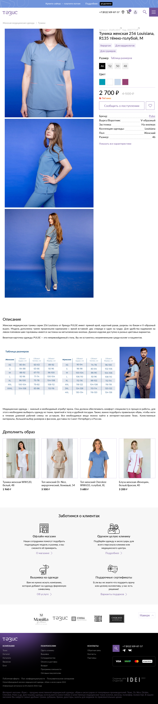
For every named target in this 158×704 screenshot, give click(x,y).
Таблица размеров (121, 58)
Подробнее (112, 553)
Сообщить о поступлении (121, 105)
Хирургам (105, 45)
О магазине (42, 553)
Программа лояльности (51, 669)
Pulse (152, 116)
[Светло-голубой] (118, 82)
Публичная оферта (11, 679)
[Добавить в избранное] (150, 106)
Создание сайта (119, 679)
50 (117, 66)
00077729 (132, 30)
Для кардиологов (124, 45)
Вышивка (45, 654)
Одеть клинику (47, 650)
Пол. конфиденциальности (33, 679)
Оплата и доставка (49, 662)
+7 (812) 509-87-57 (109, 12)
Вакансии (7, 662)
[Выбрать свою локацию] (123, 12)
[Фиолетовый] (125, 82)
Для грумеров (108, 51)
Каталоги (7, 658)
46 (102, 66)
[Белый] (110, 82)
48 (125, 66)
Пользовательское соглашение (60, 679)
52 (110, 66)
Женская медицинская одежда (18, 23)
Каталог (6, 654)
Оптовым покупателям (51, 673)
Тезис (5, 650)
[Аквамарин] (102, 82)
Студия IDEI (118, 681)
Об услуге (43, 594)
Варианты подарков (112, 594)
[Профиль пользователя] (135, 12)
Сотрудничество (48, 658)
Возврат (44, 665)
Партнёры (91, 658)
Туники (41, 23)
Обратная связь (94, 650)
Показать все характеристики (115, 143)
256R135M (114, 30)
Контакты (91, 654)
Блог (5, 665)
